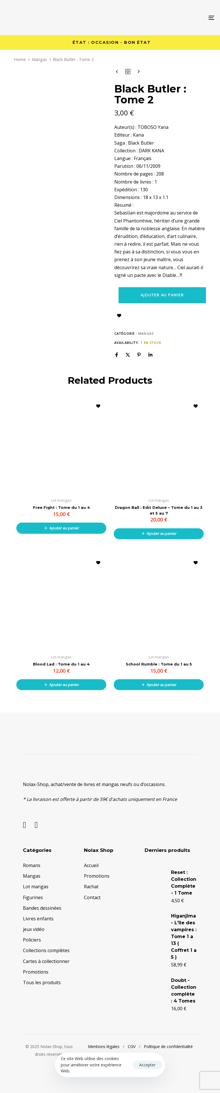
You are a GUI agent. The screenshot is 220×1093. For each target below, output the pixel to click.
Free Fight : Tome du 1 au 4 (61, 507)
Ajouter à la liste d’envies (119, 315)
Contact (92, 897)
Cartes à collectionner (46, 961)
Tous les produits (42, 982)
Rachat (91, 886)
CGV (131, 1046)
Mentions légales (103, 1046)
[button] (61, 528)
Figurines (33, 897)
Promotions (35, 972)
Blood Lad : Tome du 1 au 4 (61, 664)
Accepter (147, 1065)
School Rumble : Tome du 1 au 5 (159, 664)
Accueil (91, 865)
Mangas (39, 59)
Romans (31, 865)
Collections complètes (46, 950)
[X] (127, 354)
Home (20, 59)
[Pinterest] (139, 354)
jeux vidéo (33, 929)
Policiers (32, 940)
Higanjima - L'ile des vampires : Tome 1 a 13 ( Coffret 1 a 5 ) (184, 936)
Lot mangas (35, 886)
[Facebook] (116, 354)
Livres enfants (38, 918)
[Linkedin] (150, 354)
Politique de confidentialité (168, 1046)
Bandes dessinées (42, 908)
